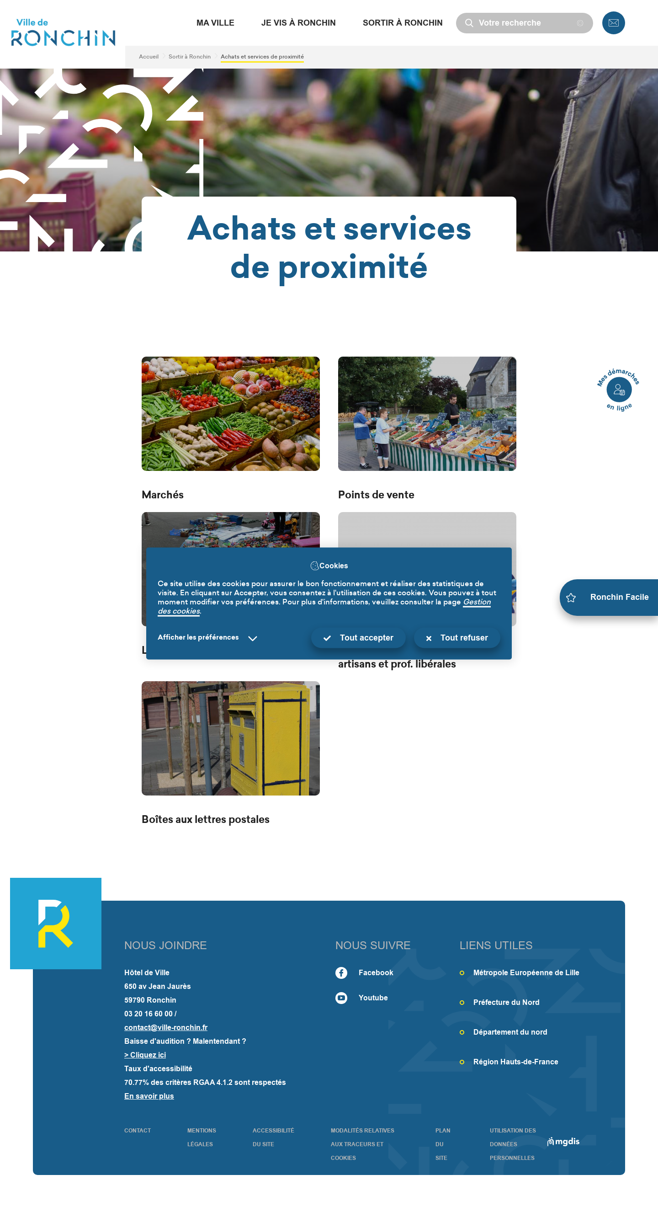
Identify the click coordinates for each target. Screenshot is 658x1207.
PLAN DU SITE (443, 1144)
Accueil (149, 57)
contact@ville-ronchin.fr (165, 1027)
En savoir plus (149, 1096)
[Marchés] (231, 430)
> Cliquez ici (145, 1055)
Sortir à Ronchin (403, 22)
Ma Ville (215, 22)
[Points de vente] (427, 430)
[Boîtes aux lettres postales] (231, 754)
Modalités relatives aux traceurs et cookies (362, 1144)
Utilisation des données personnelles (513, 1144)
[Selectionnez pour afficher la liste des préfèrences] (209, 638)
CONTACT (137, 1130)
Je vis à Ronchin (298, 22)
